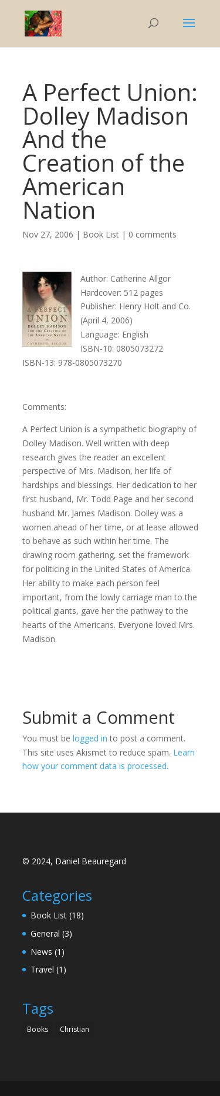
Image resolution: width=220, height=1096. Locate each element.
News (41, 951)
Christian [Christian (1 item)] (74, 1029)
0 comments (152, 234)
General (45, 933)
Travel (42, 969)
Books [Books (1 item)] (37, 1029)
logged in (90, 738)
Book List (101, 234)
